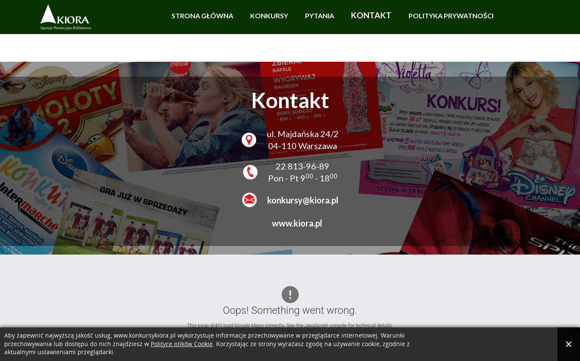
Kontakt (371, 15)
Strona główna (202, 15)
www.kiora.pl (294, 223)
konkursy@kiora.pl (302, 200)
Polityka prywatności (451, 15)
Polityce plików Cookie (182, 344)
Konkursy (269, 15)
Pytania (319, 15)
